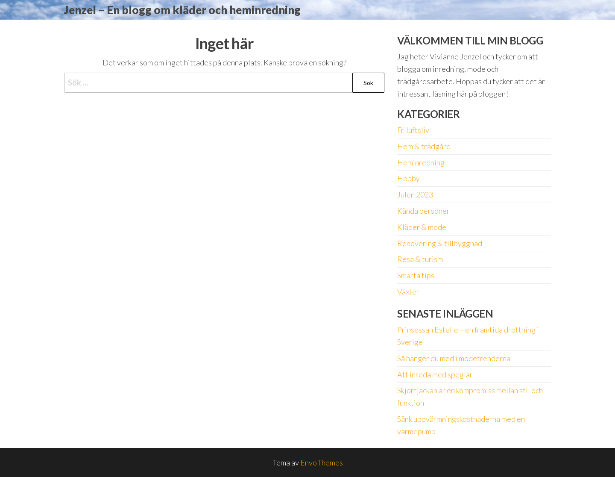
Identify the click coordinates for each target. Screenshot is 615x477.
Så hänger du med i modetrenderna (453, 358)
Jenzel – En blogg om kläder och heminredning (182, 10)
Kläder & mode (421, 227)
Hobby (408, 178)
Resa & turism (420, 259)
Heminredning (421, 162)
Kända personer (423, 210)
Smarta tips (415, 275)
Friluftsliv (413, 130)
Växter (408, 291)
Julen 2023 (415, 194)
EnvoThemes (321, 462)
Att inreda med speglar (435, 374)
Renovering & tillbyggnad (439, 243)
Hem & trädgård (424, 146)
